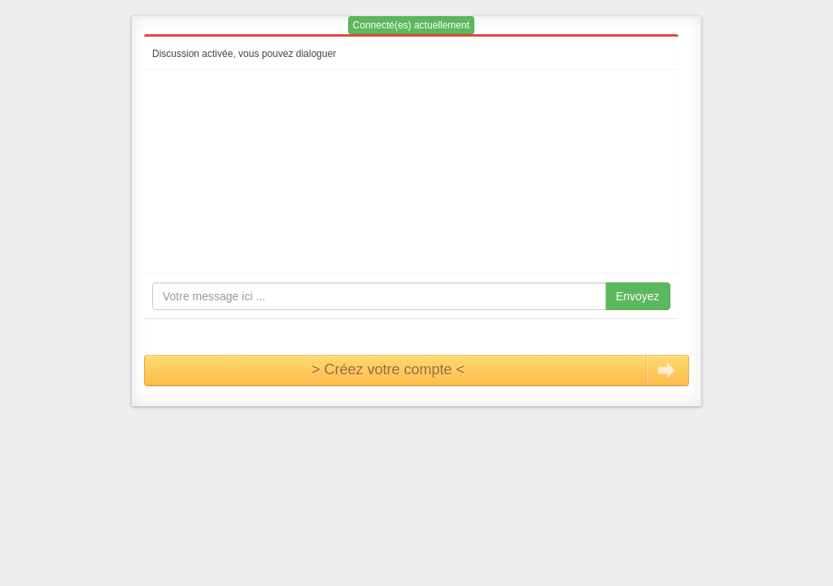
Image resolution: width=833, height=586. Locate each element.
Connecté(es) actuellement (411, 25)
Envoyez (638, 296)
